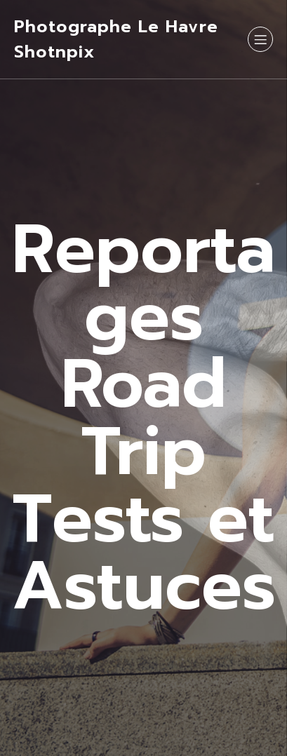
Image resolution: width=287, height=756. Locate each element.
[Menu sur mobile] (260, 39)
